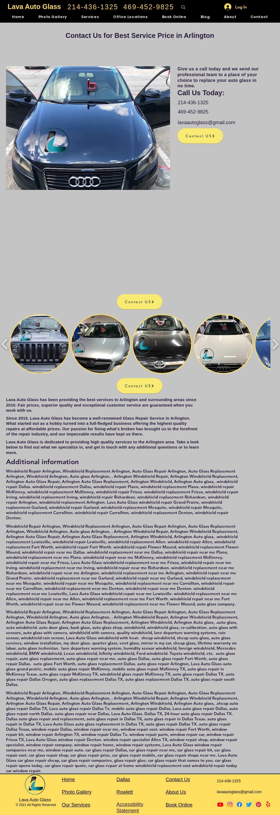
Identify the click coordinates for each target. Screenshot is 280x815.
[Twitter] (249, 804)
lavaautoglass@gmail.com (206, 122)
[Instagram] (229, 804)
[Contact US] (200, 136)
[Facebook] (239, 804)
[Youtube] (220, 804)
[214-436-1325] (93, 7)
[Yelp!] (268, 804)
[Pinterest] (258, 804)
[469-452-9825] (149, 7)
